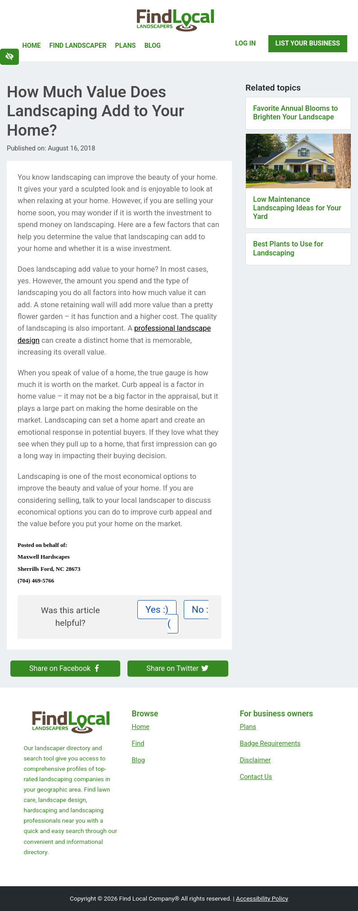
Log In (245, 43)
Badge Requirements (270, 743)
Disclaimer (255, 760)
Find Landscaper (78, 46)
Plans (125, 46)
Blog (153, 46)
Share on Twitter (177, 668)
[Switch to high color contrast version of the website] (9, 57)
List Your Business (308, 43)
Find (138, 743)
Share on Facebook (65, 668)
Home (32, 46)
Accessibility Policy (262, 898)
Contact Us (256, 777)
